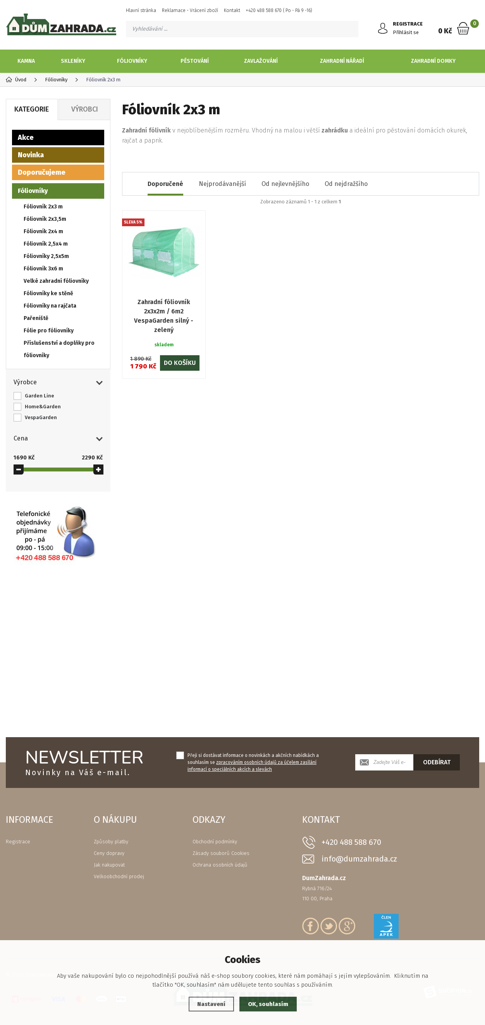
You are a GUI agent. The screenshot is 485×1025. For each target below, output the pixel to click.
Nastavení (211, 1004)
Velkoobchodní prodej (119, 876)
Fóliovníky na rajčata (50, 306)
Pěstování (195, 61)
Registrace (18, 841)
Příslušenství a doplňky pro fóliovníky (59, 349)
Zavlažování (261, 61)
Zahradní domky (433, 61)
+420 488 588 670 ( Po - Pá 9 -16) (279, 10)
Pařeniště (36, 318)
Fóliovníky (132, 61)
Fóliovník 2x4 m (43, 231)
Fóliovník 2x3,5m (45, 219)
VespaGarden (41, 417)
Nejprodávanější (222, 183)
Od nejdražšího (346, 183)
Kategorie (31, 109)
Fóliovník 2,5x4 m (46, 244)
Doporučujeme (41, 172)
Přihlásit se (406, 32)
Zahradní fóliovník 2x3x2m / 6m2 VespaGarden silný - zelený (163, 316)
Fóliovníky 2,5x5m (46, 256)
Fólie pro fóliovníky (49, 330)
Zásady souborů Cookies (221, 853)
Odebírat (437, 762)
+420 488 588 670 (351, 842)
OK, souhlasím (268, 1004)
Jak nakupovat (109, 865)
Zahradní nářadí (342, 61)
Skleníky (73, 61)
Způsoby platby (111, 841)
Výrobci (84, 109)
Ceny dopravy (109, 853)
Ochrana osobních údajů (220, 865)
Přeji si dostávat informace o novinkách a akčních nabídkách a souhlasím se (253, 762)
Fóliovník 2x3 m (43, 206)
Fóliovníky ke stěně (48, 293)
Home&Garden (43, 406)
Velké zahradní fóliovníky (56, 281)
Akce (26, 137)
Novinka (31, 155)
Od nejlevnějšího (285, 183)
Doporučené (165, 183)
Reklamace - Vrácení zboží (190, 10)
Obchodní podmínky (215, 841)
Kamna (26, 61)
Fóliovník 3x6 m (43, 268)
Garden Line (39, 396)
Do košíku (180, 362)
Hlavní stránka (141, 10)
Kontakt (232, 10)
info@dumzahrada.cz (359, 859)
